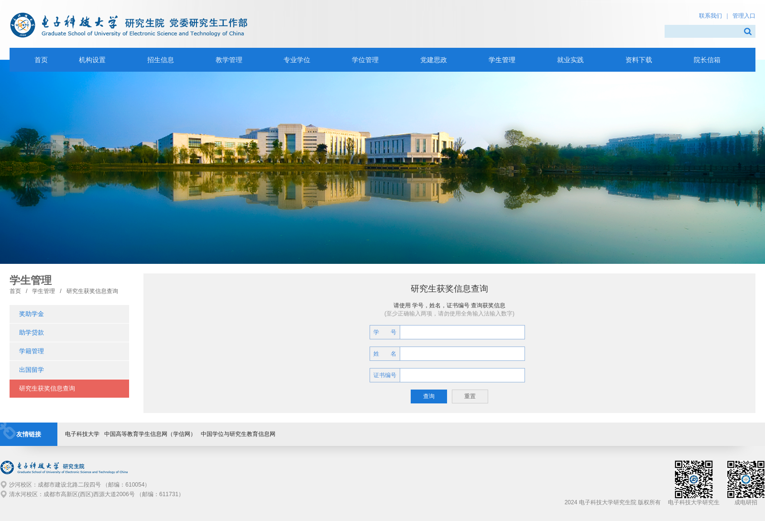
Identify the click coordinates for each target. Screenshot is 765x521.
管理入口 (743, 15)
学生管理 (502, 60)
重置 (470, 396)
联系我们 (710, 15)
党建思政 (433, 60)
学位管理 (365, 60)
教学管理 (229, 60)
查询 (429, 396)
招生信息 (160, 60)
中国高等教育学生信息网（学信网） (150, 434)
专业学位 (297, 60)
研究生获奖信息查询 (92, 291)
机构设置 (92, 60)
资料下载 (638, 60)
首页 (15, 291)
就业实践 (570, 60)
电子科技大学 (82, 434)
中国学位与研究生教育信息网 (238, 434)
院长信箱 (707, 60)
